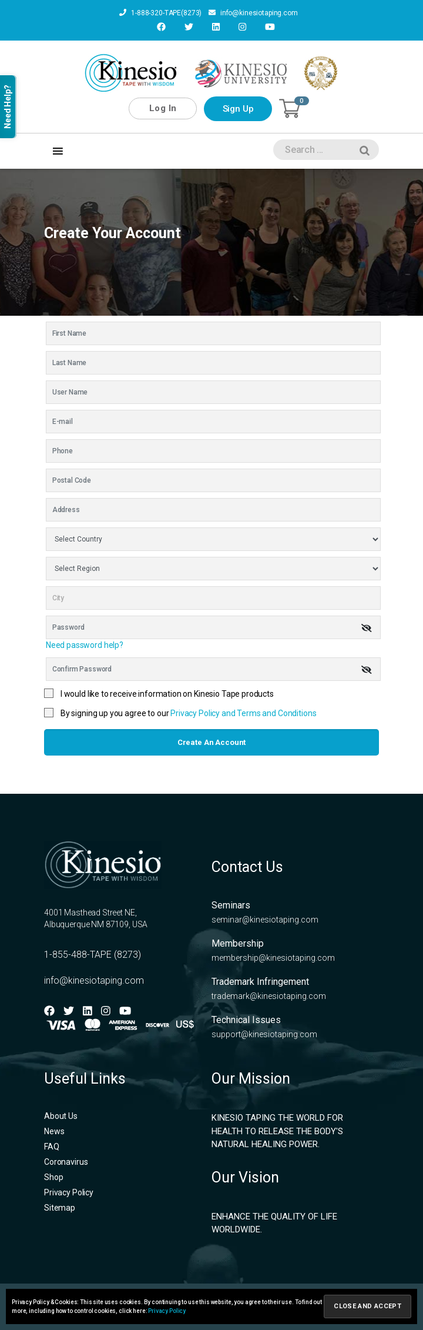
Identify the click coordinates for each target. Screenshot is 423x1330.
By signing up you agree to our (189, 713)
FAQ (51, 1146)
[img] (366, 628)
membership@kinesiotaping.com (273, 958)
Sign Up (238, 108)
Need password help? (84, 645)
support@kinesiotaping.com (264, 1034)
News (54, 1131)
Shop (53, 1177)
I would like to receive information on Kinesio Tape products (167, 694)
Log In (163, 108)
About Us (61, 1116)
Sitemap (59, 1207)
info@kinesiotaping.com (253, 13)
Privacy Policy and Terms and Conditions (243, 713)
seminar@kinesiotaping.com (265, 919)
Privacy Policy (68, 1192)
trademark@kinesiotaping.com (269, 996)
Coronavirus (66, 1162)
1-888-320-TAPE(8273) (160, 13)
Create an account (211, 742)
